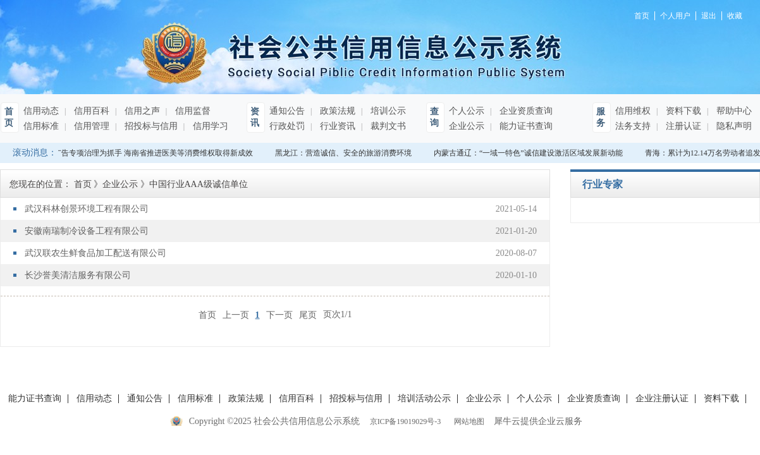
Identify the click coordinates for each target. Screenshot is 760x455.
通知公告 (287, 111)
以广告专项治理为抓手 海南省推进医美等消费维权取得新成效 (151, 153)
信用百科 (90, 111)
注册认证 (682, 126)
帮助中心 (733, 111)
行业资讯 (336, 126)
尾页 (308, 314)
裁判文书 (387, 126)
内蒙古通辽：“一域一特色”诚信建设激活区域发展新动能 (530, 153)
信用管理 (90, 126)
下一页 (279, 314)
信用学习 (209, 126)
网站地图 (467, 421)
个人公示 (466, 111)
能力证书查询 (525, 126)
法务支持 (633, 126)
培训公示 (387, 111)
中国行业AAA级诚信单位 (198, 184)
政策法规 (336, 111)
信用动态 (41, 111)
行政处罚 (287, 126)
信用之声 (141, 111)
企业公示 (466, 126)
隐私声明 (733, 126)
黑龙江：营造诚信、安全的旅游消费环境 (345, 153)
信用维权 (633, 111)
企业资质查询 (525, 111)
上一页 (236, 314)
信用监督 (192, 111)
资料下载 (682, 111)
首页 (207, 314)
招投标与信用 (150, 126)
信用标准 (41, 126)
